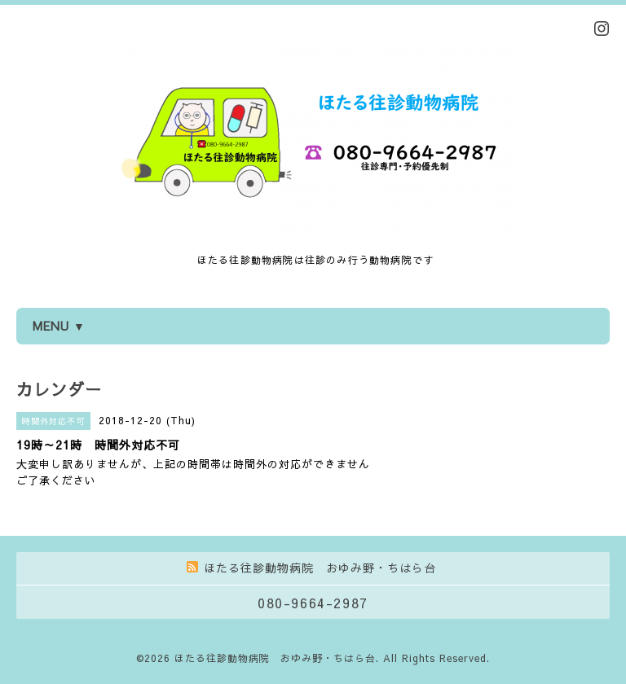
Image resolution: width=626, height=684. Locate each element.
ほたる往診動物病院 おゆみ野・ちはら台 (275, 657)
